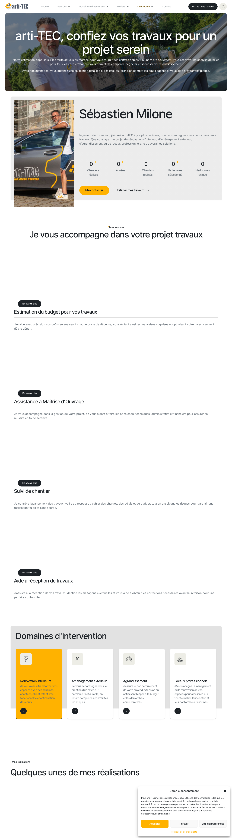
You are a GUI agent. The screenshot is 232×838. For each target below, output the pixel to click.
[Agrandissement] (126, 542)
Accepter (155, 823)
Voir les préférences (213, 823)
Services (63, 6)
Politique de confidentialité (184, 831)
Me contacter (94, 190)
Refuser (184, 823)
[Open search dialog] (223, 6)
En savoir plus (30, 304)
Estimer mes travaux (135, 190)
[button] (225, 791)
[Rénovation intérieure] (23, 542)
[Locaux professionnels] (177, 547)
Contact (169, 6)
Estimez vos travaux (202, 6)
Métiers (120, 6)
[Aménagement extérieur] (75, 547)
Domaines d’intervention (92, 6)
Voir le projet (24, 682)
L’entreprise (146, 6)
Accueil (41, 6)
